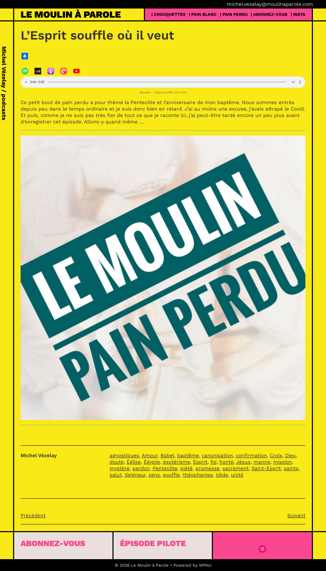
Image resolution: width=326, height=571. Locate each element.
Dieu (290, 455)
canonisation (217, 455)
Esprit (200, 462)
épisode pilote (153, 543)
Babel (167, 455)
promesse (207, 468)
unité (237, 475)
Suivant (296, 515)
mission (282, 462)
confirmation (251, 455)
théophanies (198, 475)
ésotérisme (176, 462)
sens (154, 475)
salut (116, 475)
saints (291, 468)
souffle (171, 475)
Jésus (243, 462)
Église (134, 462)
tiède (222, 475)
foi (213, 462)
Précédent (33, 515)
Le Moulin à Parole (71, 14)
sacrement (235, 468)
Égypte (152, 462)
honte (226, 462)
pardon (141, 468)
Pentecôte (165, 468)
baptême (188, 455)
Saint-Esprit (266, 468)
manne (261, 462)
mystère (120, 468)
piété (186, 468)
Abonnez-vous (53, 543)
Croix (276, 455)
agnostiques (124, 455)
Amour (150, 455)
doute (117, 462)
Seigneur (135, 475)
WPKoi (205, 565)
